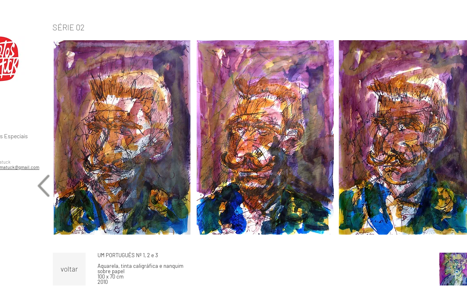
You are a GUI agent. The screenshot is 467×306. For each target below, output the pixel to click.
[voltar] (69, 269)
